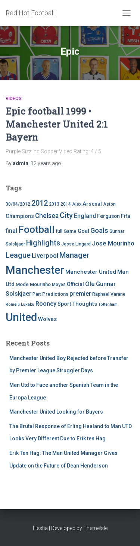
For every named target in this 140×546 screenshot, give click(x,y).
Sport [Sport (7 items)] (64, 304)
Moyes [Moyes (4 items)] (59, 284)
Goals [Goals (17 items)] (99, 231)
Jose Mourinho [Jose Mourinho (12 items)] (113, 243)
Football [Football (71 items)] (36, 229)
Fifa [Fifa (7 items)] (125, 216)
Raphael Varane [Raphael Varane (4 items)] (108, 294)
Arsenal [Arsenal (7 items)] (92, 204)
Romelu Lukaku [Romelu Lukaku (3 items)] (20, 304)
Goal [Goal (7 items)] (83, 231)
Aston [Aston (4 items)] (109, 204)
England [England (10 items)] (85, 215)
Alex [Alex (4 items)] (76, 204)
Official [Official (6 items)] (75, 284)
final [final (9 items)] (11, 231)
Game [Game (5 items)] (70, 231)
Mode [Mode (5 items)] (22, 284)
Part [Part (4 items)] (36, 294)
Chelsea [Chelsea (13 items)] (47, 215)
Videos (14, 98)
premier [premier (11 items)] (80, 293)
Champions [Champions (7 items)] (20, 216)
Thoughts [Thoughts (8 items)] (84, 304)
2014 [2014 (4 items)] (65, 204)
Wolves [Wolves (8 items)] (47, 319)
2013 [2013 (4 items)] (54, 204)
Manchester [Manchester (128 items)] (35, 270)
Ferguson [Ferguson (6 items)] (108, 216)
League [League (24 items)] (18, 255)
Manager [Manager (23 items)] (74, 255)
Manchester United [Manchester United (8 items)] (90, 272)
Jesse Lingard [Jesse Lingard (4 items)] (76, 244)
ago (46, 163)
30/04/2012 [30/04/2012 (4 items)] (18, 204)
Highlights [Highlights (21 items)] (43, 243)
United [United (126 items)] (21, 317)
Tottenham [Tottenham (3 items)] (108, 304)
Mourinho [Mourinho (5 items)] (40, 284)
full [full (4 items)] (59, 231)
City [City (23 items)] (66, 215)
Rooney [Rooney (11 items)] (45, 303)
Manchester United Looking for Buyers (56, 412)
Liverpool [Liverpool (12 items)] (45, 255)
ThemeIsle (95, 528)
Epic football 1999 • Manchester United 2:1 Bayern (57, 124)
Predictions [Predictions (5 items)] (55, 294)
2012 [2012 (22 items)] (39, 203)
